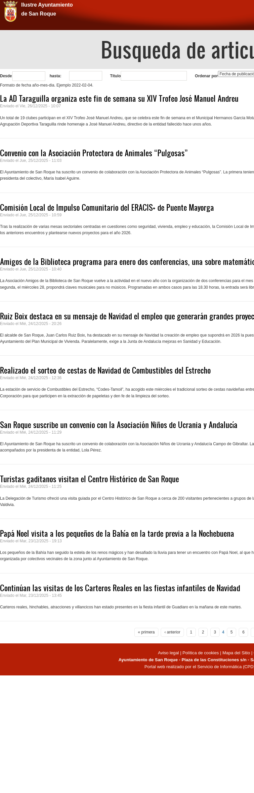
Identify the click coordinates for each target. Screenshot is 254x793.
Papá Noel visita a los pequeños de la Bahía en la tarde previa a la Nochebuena (117, 533)
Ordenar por (206, 76)
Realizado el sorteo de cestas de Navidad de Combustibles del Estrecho (105, 370)
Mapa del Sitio (236, 652)
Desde (6, 76)
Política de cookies (201, 652)
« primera (146, 632)
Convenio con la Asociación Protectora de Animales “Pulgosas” (94, 153)
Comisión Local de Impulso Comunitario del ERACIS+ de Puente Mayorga (107, 207)
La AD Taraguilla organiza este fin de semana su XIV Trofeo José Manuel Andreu (119, 98)
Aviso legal (169, 652)
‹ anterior (172, 632)
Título (115, 76)
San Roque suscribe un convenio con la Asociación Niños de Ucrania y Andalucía (118, 424)
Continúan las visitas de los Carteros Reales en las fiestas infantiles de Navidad (120, 588)
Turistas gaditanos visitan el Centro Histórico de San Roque (89, 479)
